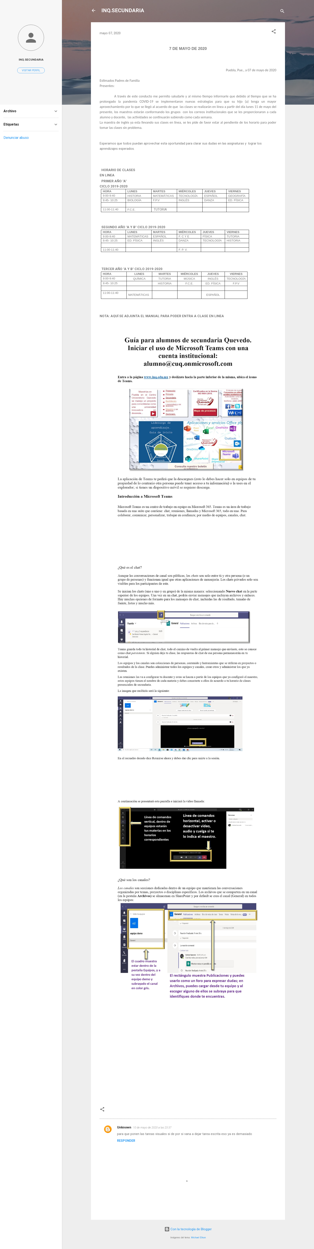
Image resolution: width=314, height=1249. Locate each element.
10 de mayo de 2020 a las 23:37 (152, 1127)
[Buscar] (282, 12)
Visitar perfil (31, 70)
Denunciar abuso (16, 138)
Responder (126, 1140)
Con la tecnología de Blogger (188, 1229)
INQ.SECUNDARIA (122, 10)
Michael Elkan (198, 1237)
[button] (273, 32)
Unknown (124, 1127)
